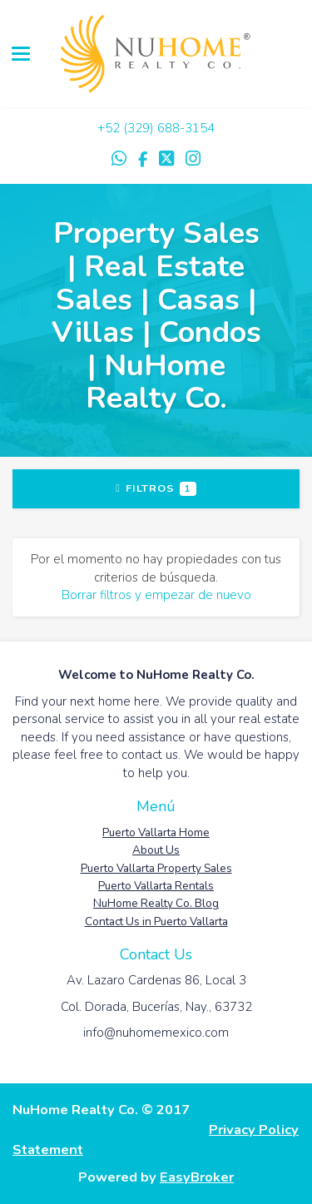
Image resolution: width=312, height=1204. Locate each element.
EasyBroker (197, 1177)
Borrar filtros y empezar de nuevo (156, 595)
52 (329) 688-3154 (160, 128)
